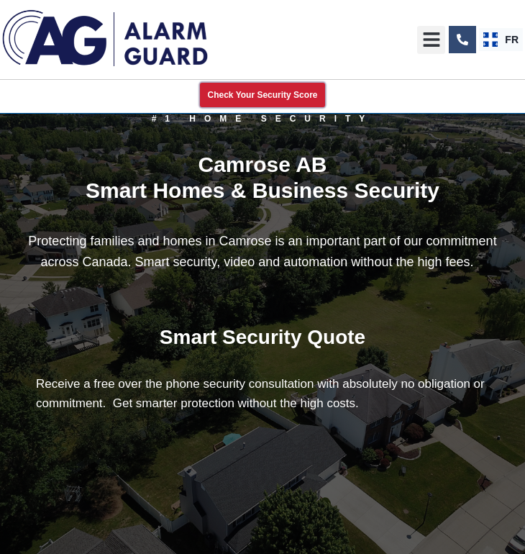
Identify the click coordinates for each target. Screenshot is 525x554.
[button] (431, 40)
